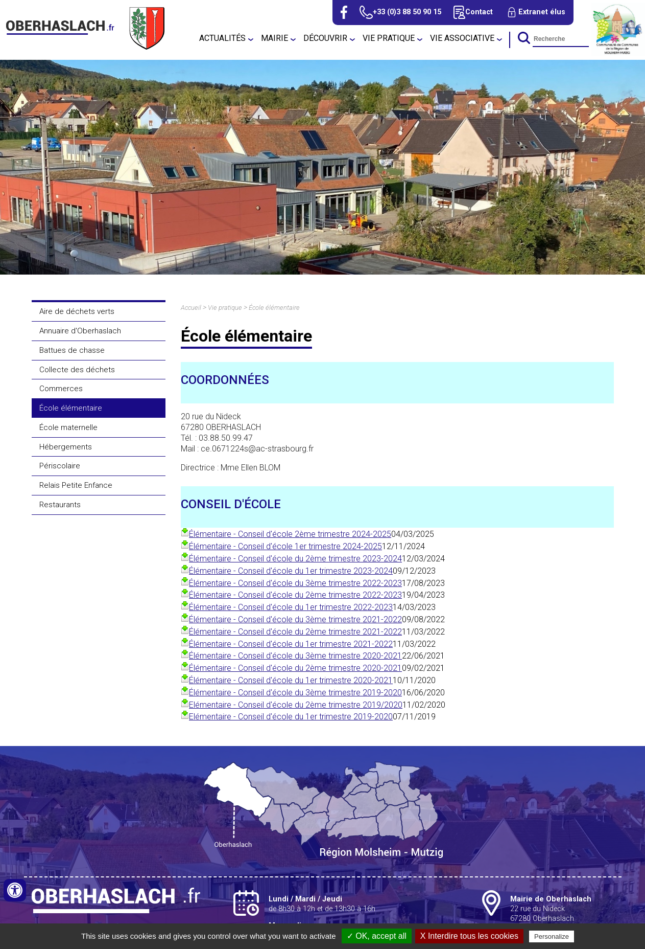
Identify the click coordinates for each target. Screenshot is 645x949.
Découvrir (325, 38)
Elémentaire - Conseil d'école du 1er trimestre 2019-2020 (291, 716)
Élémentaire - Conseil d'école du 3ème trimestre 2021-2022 (295, 619)
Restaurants (60, 504)
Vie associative (462, 38)
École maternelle (68, 427)
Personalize (551, 936)
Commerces (61, 388)
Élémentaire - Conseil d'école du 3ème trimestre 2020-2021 (295, 656)
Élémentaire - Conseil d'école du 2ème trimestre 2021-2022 (295, 632)
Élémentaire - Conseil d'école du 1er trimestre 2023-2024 (291, 571)
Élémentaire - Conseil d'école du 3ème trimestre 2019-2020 (295, 692)
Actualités (222, 38)
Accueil (191, 307)
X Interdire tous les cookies (469, 936)
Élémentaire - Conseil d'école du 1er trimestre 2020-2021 (291, 680)
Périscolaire (59, 465)
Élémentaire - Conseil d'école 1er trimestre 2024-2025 (285, 546)
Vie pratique (389, 38)
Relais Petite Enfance (75, 485)
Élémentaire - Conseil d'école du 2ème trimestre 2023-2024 (295, 558)
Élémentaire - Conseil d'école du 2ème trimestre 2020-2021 (295, 668)
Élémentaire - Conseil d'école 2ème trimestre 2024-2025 (290, 534)
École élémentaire (70, 408)
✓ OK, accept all (377, 936)
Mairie (274, 38)
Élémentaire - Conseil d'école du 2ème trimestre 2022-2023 (295, 595)
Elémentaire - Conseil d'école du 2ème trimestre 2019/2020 (295, 705)
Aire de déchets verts (76, 311)
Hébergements (65, 446)
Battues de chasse (72, 350)
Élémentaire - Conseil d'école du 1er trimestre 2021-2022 (291, 644)
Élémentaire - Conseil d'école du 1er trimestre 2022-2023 (291, 607)
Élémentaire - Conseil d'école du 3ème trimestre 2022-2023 (295, 583)
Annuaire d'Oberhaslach (80, 330)
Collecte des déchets (77, 369)
